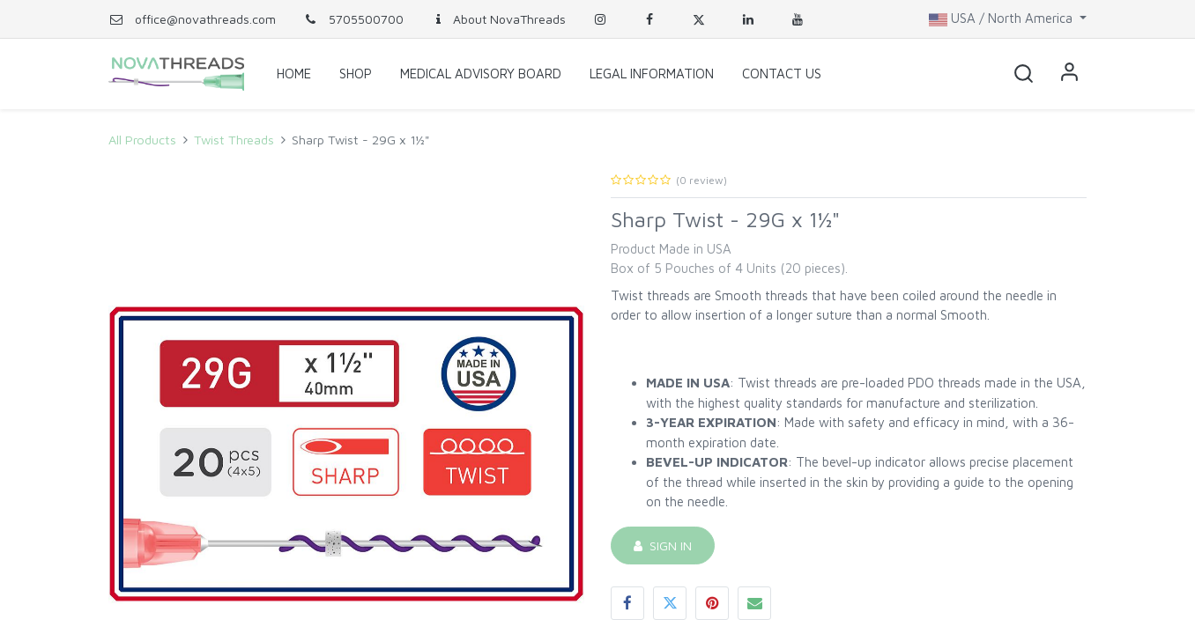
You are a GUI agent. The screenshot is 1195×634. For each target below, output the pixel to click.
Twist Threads (234, 139)
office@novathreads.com (205, 18)
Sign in (1069, 74)
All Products (142, 139)
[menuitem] (294, 74)
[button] (1023, 74)
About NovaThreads (498, 18)
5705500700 (353, 18)
